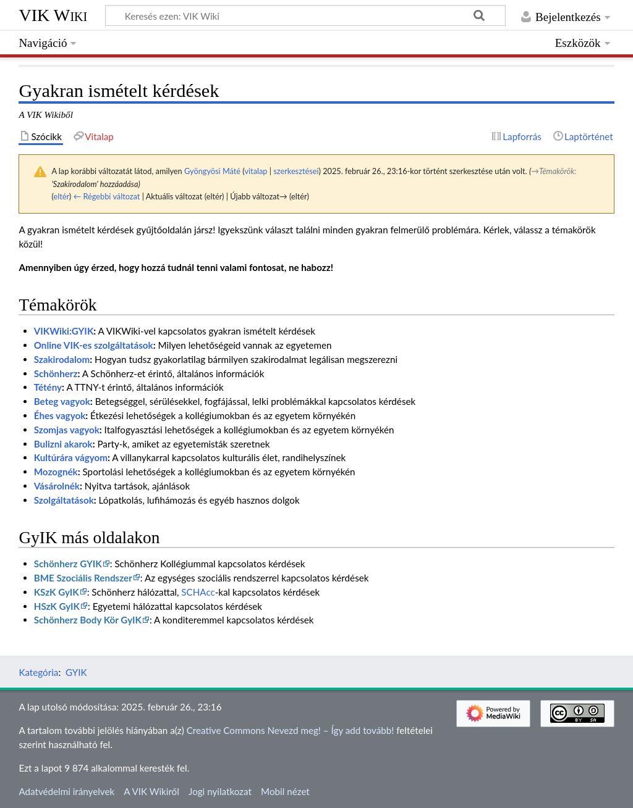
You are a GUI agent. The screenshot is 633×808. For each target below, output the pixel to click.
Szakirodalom (62, 359)
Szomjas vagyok (67, 429)
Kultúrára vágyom (71, 457)
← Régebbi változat (107, 196)
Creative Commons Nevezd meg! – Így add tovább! (290, 730)
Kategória (38, 672)
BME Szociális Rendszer (83, 577)
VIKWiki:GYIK (64, 330)
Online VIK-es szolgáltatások (93, 345)
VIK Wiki (53, 15)
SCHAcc (198, 592)
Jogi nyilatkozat (220, 791)
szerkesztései (295, 171)
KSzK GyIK (56, 592)
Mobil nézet (285, 791)
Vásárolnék (57, 485)
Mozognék (56, 471)
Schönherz (56, 373)
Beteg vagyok (62, 401)
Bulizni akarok (63, 443)
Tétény (48, 387)
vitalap (255, 171)
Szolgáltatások (64, 500)
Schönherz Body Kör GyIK (88, 619)
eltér (61, 196)
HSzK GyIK (57, 606)
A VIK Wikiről (151, 791)
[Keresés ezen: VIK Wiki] (305, 15)
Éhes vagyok (60, 415)
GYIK (76, 672)
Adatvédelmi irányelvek (66, 791)
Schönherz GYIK (68, 563)
